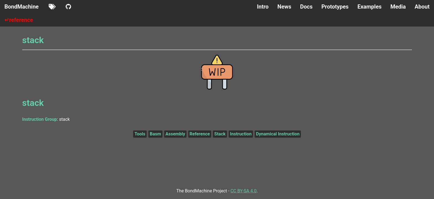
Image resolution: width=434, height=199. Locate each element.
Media (398, 6)
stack (33, 40)
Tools (140, 134)
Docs (306, 6)
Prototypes (334, 6)
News (284, 6)
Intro (262, 6)
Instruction (241, 134)
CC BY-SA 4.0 (244, 190)
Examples (369, 6)
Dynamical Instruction (277, 134)
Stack (220, 134)
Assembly (175, 134)
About (422, 6)
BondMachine (21, 6)
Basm (155, 134)
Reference (200, 134)
